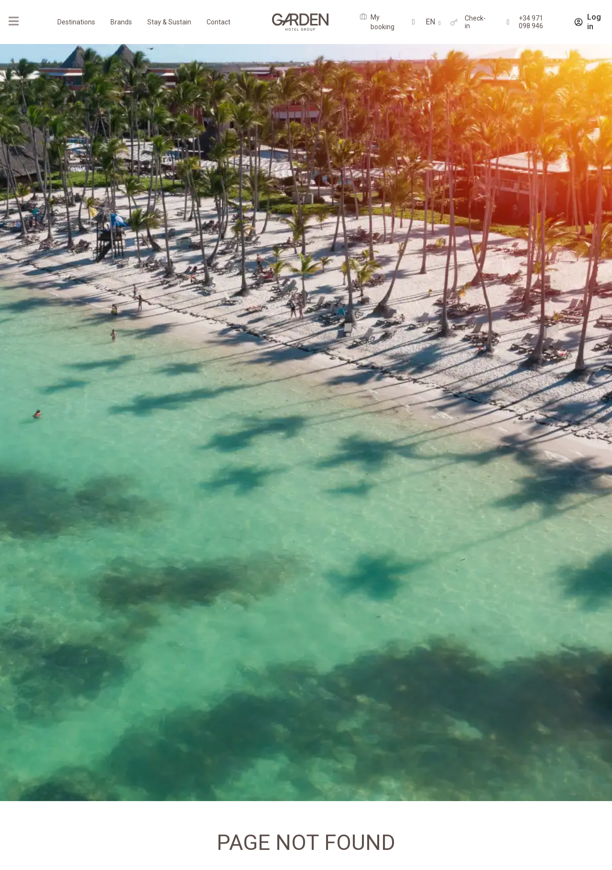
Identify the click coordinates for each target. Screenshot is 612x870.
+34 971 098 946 (531, 22)
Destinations (76, 22)
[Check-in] (454, 22)
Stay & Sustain (169, 22)
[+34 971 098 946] (508, 22)
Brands (121, 22)
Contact (218, 22)
